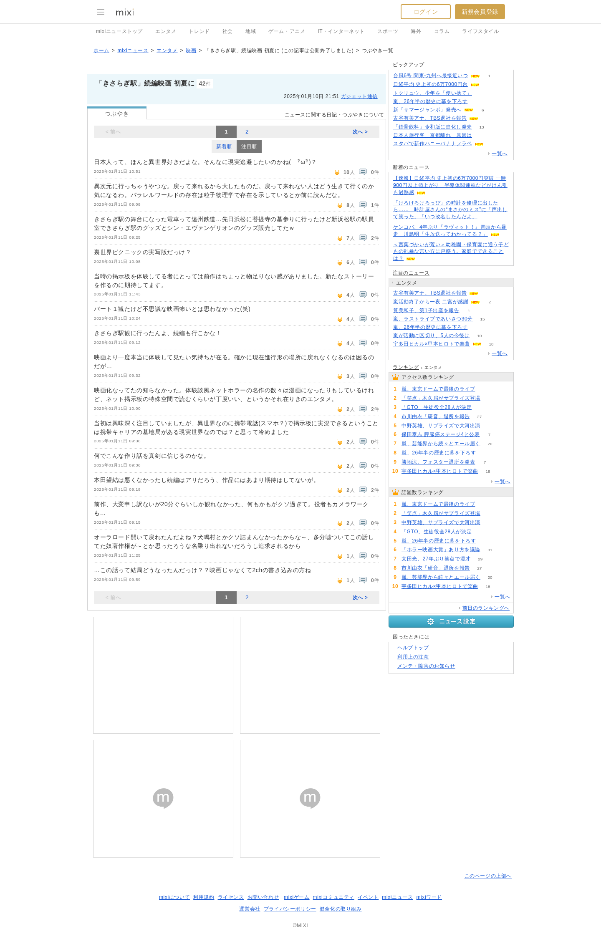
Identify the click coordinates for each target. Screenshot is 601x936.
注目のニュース (411, 273)
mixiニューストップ (119, 31)
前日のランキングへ (486, 608)
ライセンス (231, 897)
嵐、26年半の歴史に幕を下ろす (430, 101)
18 (491, 344)
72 (489, 426)
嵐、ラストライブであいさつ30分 (433, 319)
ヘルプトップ (413, 648)
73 (489, 398)
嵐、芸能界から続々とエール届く (441, 444)
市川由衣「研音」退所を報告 (436, 416)
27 (479, 416)
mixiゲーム (297, 897)
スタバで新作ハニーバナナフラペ (432, 143)
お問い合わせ (263, 897)
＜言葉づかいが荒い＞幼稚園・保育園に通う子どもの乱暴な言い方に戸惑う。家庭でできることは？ (451, 252)
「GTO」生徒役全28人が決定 (437, 407)
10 (479, 335)
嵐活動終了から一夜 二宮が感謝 (430, 302)
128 (484, 389)
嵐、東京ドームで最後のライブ (438, 389)
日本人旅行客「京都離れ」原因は (432, 135)
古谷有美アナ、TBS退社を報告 (430, 118)
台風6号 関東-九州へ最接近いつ (430, 75)
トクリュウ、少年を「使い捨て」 (432, 93)
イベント (368, 897)
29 (480, 559)
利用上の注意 (413, 657)
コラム (442, 31)
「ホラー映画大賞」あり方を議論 (441, 550)
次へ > (360, 132)
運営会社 (249, 909)
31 (489, 549)
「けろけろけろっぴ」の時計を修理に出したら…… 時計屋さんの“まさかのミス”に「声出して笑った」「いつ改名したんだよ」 (450, 210)
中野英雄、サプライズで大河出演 (441, 426)
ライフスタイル (480, 31)
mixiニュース (132, 50)
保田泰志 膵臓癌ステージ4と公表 (441, 434)
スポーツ (387, 31)
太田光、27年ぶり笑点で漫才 (436, 559)
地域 (250, 31)
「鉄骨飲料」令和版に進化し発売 (432, 127)
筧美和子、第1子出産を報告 (426, 310)
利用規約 (203, 897)
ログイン (426, 11)
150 (481, 135)
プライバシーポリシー (290, 909)
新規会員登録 (480, 11)
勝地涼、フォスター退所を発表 (438, 462)
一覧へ (500, 153)
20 (489, 444)
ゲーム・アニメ (286, 31)
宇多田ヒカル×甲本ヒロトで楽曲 (431, 344)
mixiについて (174, 897)
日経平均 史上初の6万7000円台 (430, 84)
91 (481, 93)
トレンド (199, 31)
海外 (416, 31)
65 (481, 407)
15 (482, 319)
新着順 (224, 146)
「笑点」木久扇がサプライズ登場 (441, 398)
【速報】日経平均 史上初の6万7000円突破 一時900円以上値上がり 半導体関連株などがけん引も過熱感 (450, 185)
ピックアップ (408, 65)
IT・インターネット (341, 31)
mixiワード (429, 897)
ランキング (406, 367)
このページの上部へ (488, 876)
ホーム (101, 50)
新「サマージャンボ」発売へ (427, 110)
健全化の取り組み (341, 909)
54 (477, 101)
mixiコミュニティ (333, 897)
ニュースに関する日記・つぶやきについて (334, 115)
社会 (227, 31)
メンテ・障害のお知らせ (426, 666)
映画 (191, 50)
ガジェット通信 (359, 96)
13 (481, 127)
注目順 (249, 146)
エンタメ (165, 31)
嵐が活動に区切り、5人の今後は (431, 335)
